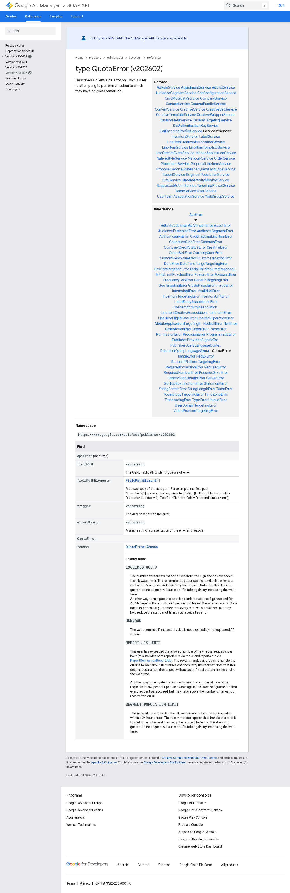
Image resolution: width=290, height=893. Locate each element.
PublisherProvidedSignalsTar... (196, 340)
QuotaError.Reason (142, 547)
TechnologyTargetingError (183, 394)
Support (77, 16)
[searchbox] (30, 31)
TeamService (185, 191)
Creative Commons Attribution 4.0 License (189, 758)
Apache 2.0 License (104, 762)
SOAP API (78, 5)
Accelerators (75, 817)
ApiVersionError (200, 225)
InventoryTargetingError (181, 296)
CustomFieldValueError (178, 258)
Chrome (143, 865)
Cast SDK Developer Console (198, 839)
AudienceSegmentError (215, 231)
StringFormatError (173, 389)
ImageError (224, 285)
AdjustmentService (196, 87)
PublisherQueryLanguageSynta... (185, 351)
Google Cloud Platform (196, 865)
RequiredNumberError (181, 372)
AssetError (222, 225)
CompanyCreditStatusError (185, 247)
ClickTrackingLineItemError (211, 236)
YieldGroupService (219, 196)
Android (123, 865)
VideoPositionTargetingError (195, 411)
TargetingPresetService (216, 185)
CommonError (211, 242)
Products (95, 57)
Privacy (85, 883)
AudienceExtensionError (177, 231)
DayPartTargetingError (171, 269)
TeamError (224, 389)
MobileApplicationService (215, 153)
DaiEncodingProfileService (181, 131)
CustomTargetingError (214, 258)
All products (229, 865)
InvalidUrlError (208, 291)
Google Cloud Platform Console (200, 810)
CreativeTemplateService (176, 115)
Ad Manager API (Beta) (147, 38)
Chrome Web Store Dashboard (200, 846)
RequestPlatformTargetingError (195, 362)
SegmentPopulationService (207, 175)
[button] (29, 56)
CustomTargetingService (212, 120)
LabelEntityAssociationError (196, 302)
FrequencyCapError (178, 280)
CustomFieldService (176, 120)
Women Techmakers (81, 824)
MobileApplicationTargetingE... (178, 323)
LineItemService (175, 147)
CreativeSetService (221, 109)
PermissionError (169, 334)
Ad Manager (37, 5)
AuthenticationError (174, 236)
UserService (206, 191)
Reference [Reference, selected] (33, 16)
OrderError (200, 329)
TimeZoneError (216, 394)
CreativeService (192, 109)
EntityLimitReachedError (174, 274)
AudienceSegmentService (175, 93)
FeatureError (204, 274)
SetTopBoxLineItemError (183, 383)
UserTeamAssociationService (180, 196)
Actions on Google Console (197, 832)
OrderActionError (178, 329)
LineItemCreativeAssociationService (196, 142)
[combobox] (246, 5)
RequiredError (215, 367)
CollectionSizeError (184, 242)
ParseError (218, 329)
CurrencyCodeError (208, 253)
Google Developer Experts (84, 810)
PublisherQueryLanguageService (209, 169)
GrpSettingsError (201, 285)
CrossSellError (180, 253)
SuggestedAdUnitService (176, 185)
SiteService (171, 180)
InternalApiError (184, 291)
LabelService (209, 136)
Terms (71, 883)
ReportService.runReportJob (150, 660)
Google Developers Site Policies (164, 762)
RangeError (186, 356)
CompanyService (213, 98)
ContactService (178, 104)
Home (79, 57)
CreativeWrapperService (216, 115)
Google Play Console (192, 817)
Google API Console (192, 803)
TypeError (200, 400)
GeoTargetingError (173, 285)
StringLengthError (201, 389)
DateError (171, 263)
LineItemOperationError (215, 318)
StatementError (216, 383)
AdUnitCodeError (174, 225)
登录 (281, 5)
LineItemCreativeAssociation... (185, 313)
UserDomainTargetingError (196, 405)
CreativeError (217, 247)
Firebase (164, 865)
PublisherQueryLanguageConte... (195, 345)
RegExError (205, 356)
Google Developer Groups (84, 803)
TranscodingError (178, 400)
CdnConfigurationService (216, 93)
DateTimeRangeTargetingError (203, 263)
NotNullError (212, 323)
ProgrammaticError (221, 334)
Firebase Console (190, 824)
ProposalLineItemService (211, 164)
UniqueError (217, 400)
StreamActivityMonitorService (205, 180)
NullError (230, 323)
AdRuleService (168, 87)
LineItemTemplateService (209, 147)
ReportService (173, 175)
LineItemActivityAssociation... (195, 307)
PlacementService (175, 164)
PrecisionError (194, 334)
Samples (56, 16)
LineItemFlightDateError (177, 318)
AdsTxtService (223, 87)
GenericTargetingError (211, 280)
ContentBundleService (208, 104)
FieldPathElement (141, 480)
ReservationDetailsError (186, 378)
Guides (11, 16)
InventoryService (185, 136)
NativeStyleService (172, 158)
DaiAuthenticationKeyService (196, 125)
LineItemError (220, 313)
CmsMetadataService (182, 98)
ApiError (195, 214)
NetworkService (200, 158)
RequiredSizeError (213, 372)
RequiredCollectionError (184, 367)
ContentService (167, 109)
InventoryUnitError (215, 296)
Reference (154, 57)
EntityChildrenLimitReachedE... (213, 269)
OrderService (224, 158)
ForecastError (225, 274)
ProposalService (169, 169)
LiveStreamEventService (174, 153)
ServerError (215, 378)
